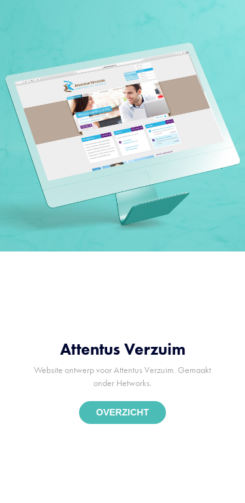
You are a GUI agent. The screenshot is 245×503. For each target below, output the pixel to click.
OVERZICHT (122, 412)
